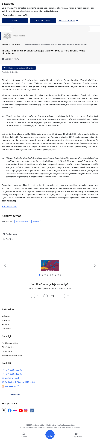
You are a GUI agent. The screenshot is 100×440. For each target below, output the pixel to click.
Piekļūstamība (8, 347)
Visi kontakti (15, 394)
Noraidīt (15, 20)
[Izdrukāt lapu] (50, 234)
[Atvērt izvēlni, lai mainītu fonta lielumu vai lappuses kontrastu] (76, 435)
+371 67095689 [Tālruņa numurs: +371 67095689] (12, 370)
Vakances (6, 316)
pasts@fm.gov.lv (12, 378)
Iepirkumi (6, 320)
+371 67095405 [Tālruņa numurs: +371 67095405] (12, 374)
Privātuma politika (10, 343)
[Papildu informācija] (21, 370)
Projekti (5, 324)
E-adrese (9, 386)
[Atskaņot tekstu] (12, 58)
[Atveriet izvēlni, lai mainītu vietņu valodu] (23, 435)
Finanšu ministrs (22, 222)
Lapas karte (7, 351)
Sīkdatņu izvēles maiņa (12, 355)
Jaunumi (36, 222)
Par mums (6, 328)
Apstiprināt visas (43, 20)
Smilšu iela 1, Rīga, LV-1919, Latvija (20, 382)
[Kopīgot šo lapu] (50, 239)
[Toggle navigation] (50, 434)
